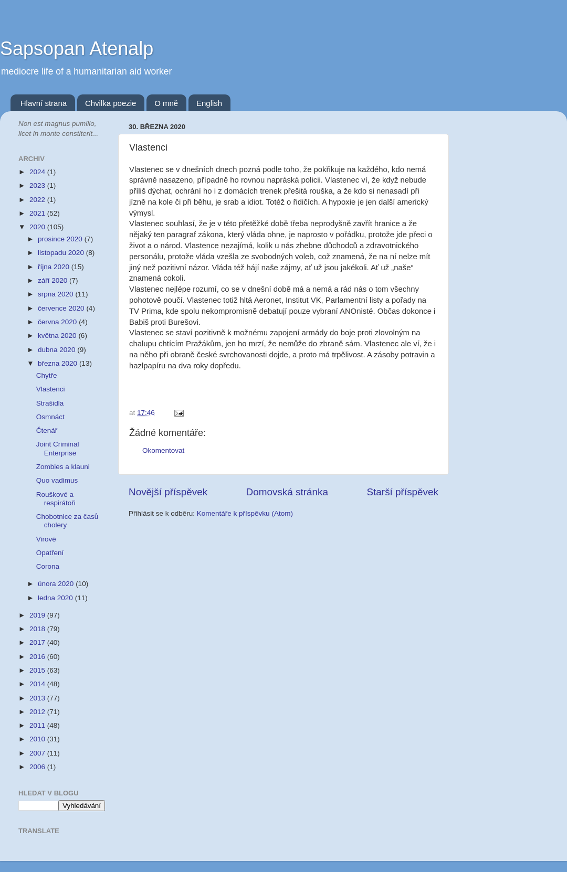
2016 (38, 657)
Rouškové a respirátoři (56, 499)
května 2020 (58, 335)
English (209, 103)
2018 (38, 629)
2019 (38, 615)
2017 (38, 642)
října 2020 (54, 267)
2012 (38, 712)
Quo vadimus (57, 480)
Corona (47, 566)
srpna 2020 (56, 294)
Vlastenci (50, 389)
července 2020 (62, 308)
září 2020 (53, 280)
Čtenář (47, 430)
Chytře (46, 375)
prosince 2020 (61, 239)
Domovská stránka (287, 491)
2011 (38, 725)
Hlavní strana (43, 103)
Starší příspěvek (403, 491)
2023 (38, 185)
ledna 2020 (56, 598)
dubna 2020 (57, 350)
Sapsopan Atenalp (76, 48)
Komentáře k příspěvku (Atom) (245, 513)
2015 (38, 670)
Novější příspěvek (168, 491)
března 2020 (58, 363)
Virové (46, 539)
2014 (38, 684)
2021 (38, 213)
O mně (166, 103)
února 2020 (57, 584)
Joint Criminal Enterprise (57, 448)
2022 (38, 200)
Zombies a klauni (63, 467)
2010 (38, 739)
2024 (38, 172)
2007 (38, 753)
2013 (38, 698)
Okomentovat (163, 450)
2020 (38, 227)
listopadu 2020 (62, 253)
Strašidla (50, 403)
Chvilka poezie (110, 103)
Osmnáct (50, 417)
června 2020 (58, 322)
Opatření (50, 553)
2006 (38, 767)
